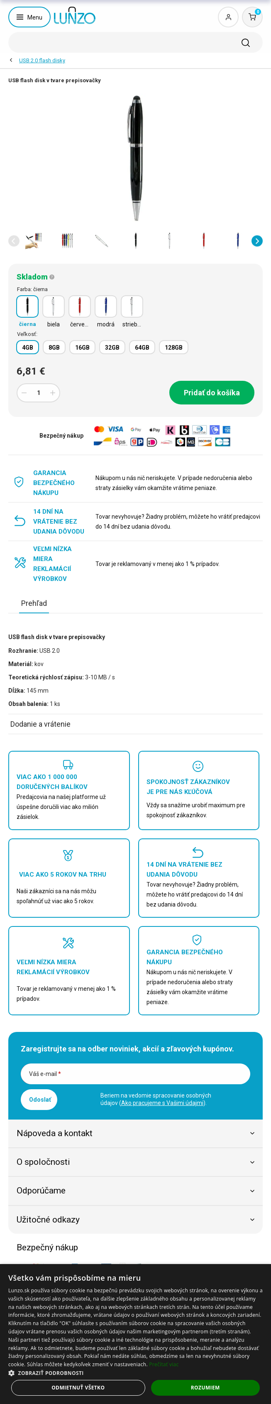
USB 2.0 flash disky (42, 60)
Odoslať (40, 1099)
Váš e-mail (45, 1074)
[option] (34, 241)
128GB (174, 347)
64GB (142, 347)
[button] (14, 241)
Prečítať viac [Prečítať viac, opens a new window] (163, 1364)
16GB (82, 347)
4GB (27, 347)
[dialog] (135, 1334)
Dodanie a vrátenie (40, 724)
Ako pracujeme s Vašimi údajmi (162, 1103)
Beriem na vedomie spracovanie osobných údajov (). (155, 1099)
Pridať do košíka (212, 392)
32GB (112, 347)
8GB (54, 347)
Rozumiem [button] (205, 1387)
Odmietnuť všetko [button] (78, 1387)
